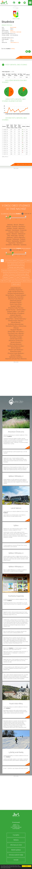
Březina (21, 225)
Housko (15, 228)
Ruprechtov (12, 243)
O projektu (16, 835)
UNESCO (28, 260)
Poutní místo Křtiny (15, 304)
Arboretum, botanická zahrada (9, 270)
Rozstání (22, 241)
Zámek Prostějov (16, 355)
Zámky (5, 274)
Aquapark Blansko (16, 330)
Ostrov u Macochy (19, 237)
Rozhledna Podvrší (15, 302)
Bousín (16, 225)
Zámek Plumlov (10, 310)
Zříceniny (12, 274)
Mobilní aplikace (16, 850)
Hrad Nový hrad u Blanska (16, 333)
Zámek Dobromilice (16, 339)
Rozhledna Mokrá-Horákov (16, 346)
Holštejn (9, 228)
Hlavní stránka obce (27, 57)
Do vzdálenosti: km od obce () (16, 248)
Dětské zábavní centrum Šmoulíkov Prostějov (16, 336)
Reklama (16, 840)
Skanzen (21, 264)
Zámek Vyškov (21, 310)
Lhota (21, 232)
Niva (8, 235)
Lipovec (8, 234)
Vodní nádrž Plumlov (15, 317)
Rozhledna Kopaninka (15, 290)
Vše (2, 260)
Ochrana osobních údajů (16, 855)
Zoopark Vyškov (12, 311)
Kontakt (16, 860)
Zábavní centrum (27, 281)
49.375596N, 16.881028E (15, 32)
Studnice (8, 22)
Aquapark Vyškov (15, 306)
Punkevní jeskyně (20, 295)
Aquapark (21, 260)
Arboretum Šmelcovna (16, 340)
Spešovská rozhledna (15, 357)
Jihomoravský (13, 27)
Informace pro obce (16, 845)
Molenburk (21, 234)
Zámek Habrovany (20, 319)
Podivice (22, 239)
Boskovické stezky (15, 351)
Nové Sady (14, 235)
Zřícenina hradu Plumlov (15, 308)
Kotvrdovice (15, 230)
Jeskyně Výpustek (15, 315)
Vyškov (11, 30)
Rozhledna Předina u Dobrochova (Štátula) (16, 327)
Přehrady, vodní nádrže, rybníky (16, 267)
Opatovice (10, 237)
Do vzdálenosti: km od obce (11, 213)
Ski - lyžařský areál (12, 264)
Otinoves (8, 239)
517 (11, 39)
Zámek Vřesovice (15, 342)
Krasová (11, 232)
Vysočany (23, 245)
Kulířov (17, 232)
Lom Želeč (21, 311)
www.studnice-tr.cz (15, 42)
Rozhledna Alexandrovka (15, 324)
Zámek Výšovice (15, 348)
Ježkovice (8, 230)
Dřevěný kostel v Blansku (15, 320)
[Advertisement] (16, 185)
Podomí (8, 241)
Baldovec (10, 225)
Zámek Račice (10, 295)
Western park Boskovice (15, 350)
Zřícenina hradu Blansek (15, 299)
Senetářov (9, 245)
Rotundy (6, 277)
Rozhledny (21, 270)
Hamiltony (22, 226)
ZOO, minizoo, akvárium (11, 260)
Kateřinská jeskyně (15, 301)
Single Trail (10, 281)
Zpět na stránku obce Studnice (24, 164)
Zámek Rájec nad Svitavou (16, 331)
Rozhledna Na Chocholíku (15, 297)
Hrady (28, 270)
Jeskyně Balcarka (16, 288)
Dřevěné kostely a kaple (22, 274)
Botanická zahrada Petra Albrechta (16, 359)
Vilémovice (16, 245)
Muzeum (18, 281)
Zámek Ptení (9, 319)
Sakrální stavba (16, 284)
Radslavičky (15, 241)
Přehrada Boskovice (16, 344)
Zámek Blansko (15, 322)
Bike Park (3, 281)
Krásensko (23, 230)
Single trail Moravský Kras (15, 291)
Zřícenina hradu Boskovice (16, 353)
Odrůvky (13, 48)
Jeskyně (12, 277)
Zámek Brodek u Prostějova (15, 313)
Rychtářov (20, 243)
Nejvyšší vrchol (24, 277)
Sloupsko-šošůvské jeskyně (16, 293)
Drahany (14, 226)
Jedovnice (21, 228)
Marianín (14, 234)
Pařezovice (16, 239)
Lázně (17, 277)
